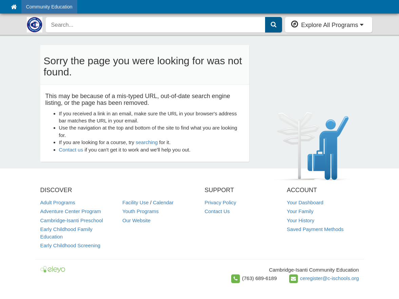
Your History (300, 220)
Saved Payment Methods (315, 229)
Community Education (49, 6)
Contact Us (217, 211)
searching (147, 142)
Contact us (71, 150)
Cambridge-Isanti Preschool (71, 220)
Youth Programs (140, 211)
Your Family (300, 211)
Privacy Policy (220, 202)
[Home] (13, 7)
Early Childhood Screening (70, 245)
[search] (156, 24)
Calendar (163, 202)
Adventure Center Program (70, 211)
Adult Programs (57, 202)
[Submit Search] (273, 24)
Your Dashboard (305, 202)
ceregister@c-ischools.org (329, 278)
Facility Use (135, 202)
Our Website (136, 220)
